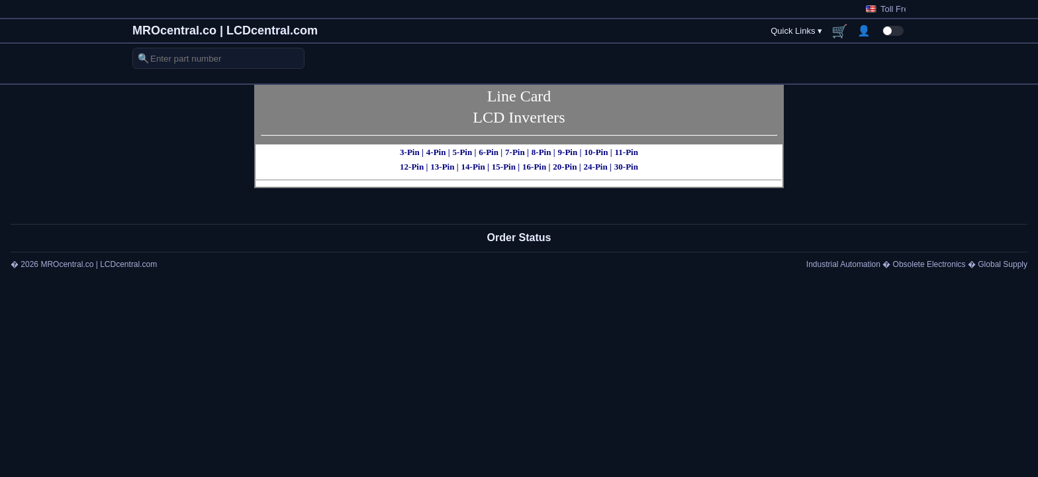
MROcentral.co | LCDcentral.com (225, 30)
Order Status (519, 237)
